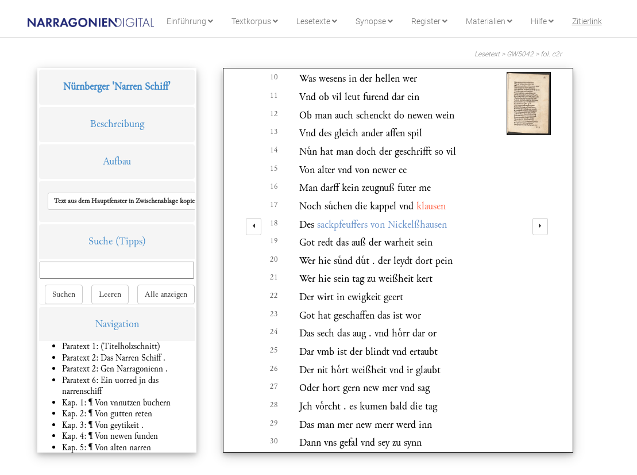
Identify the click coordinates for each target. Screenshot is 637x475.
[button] (129, 201)
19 (274, 241)
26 (274, 368)
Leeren (110, 294)
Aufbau (117, 161)
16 (274, 186)
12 (274, 114)
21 (274, 277)
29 (274, 423)
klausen (431, 206)
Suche (100, 241)
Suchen (63, 294)
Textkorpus (254, 21)
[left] (253, 226)
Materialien (489, 21)
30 (274, 441)
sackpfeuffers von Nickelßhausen (382, 224)
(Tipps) (130, 241)
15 (274, 168)
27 (274, 386)
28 (274, 405)
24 (274, 332)
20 (274, 259)
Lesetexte (316, 21)
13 (274, 131)
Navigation (117, 324)
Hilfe (542, 21)
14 (274, 150)
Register (429, 21)
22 (274, 295)
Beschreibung (117, 124)
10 (274, 77)
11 (274, 95)
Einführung (190, 21)
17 (274, 204)
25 (274, 350)
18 (274, 223)
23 (274, 314)
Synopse (374, 21)
